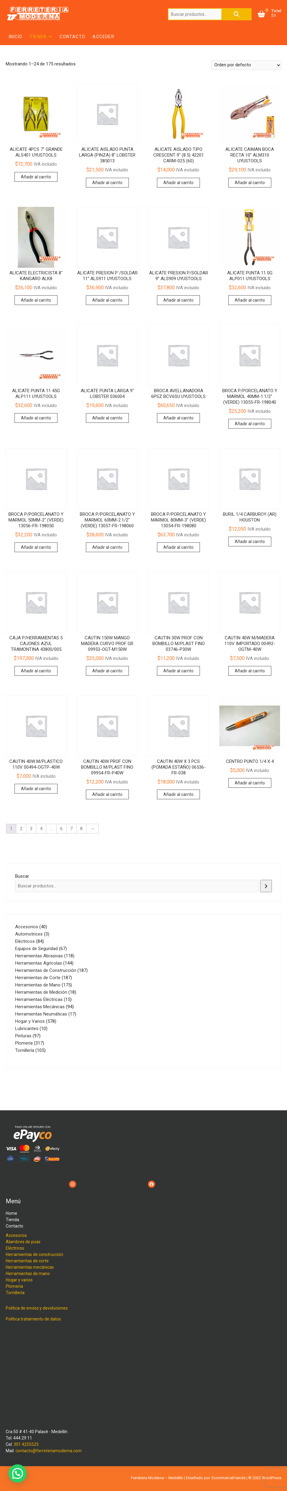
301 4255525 (26, 1444)
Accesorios (16, 1235)
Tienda (38, 36)
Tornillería (15, 1292)
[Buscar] (266, 886)
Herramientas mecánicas (30, 1267)
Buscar (236, 14)
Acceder (103, 36)
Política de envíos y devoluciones (37, 1308)
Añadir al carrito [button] (36, 176)
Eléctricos (15, 1248)
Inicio (15, 36)
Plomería (14, 1286)
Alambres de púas (23, 1241)
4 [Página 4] (41, 828)
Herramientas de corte (27, 1260)
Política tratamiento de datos (33, 1319)
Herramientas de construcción (34, 1254)
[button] (17, 1473)
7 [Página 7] (71, 828)
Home (11, 1213)
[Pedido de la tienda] (246, 65)
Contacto (72, 36)
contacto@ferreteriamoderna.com (48, 1450)
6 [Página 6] (61, 828)
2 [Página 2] (21, 828)
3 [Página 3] (31, 828)
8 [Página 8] (81, 828)
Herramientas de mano (28, 1273)
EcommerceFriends (229, 1478)
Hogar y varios (19, 1279)
